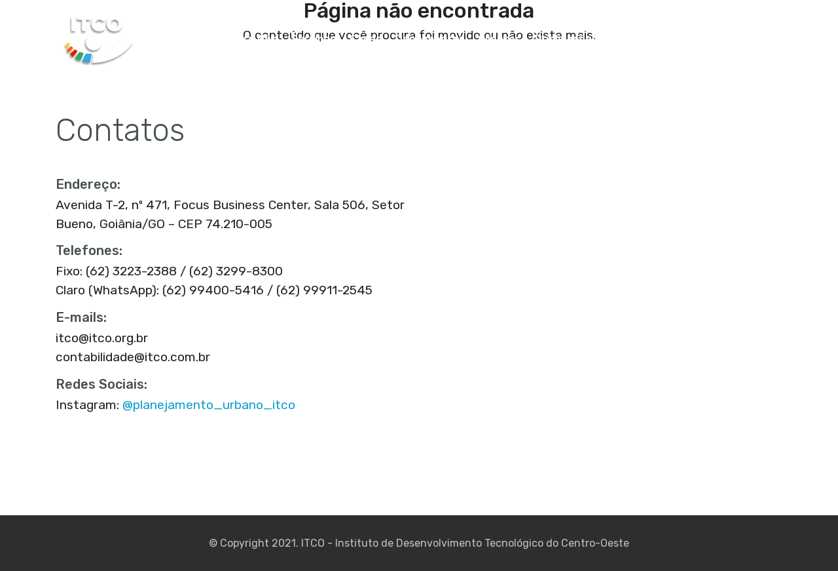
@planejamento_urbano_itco (208, 404)
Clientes (499, 39)
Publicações (566, 39)
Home (195, 39)
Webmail (758, 39)
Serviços (313, 39)
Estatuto (635, 39)
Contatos (698, 39)
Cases (366, 39)
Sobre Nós (250, 39)
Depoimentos (430, 39)
